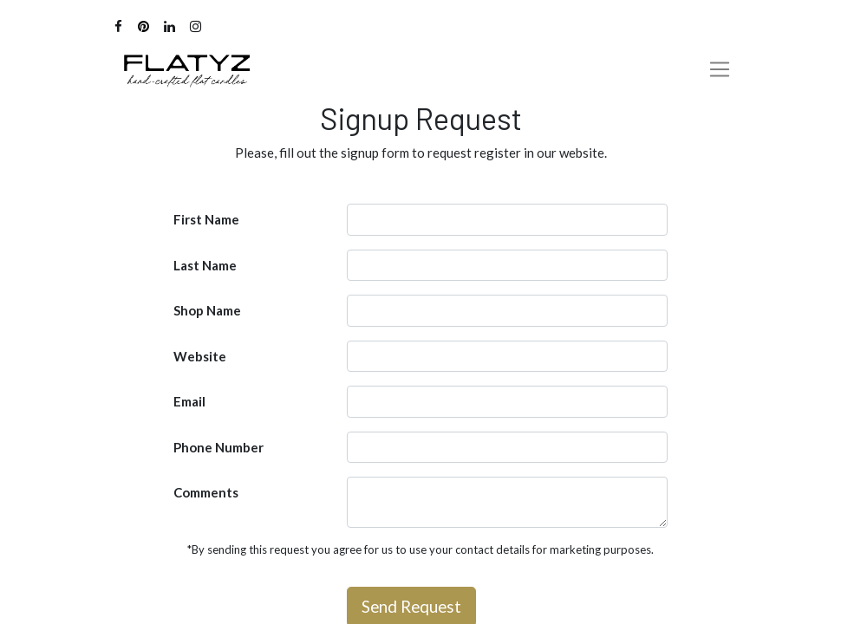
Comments (205, 492)
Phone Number (218, 447)
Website (199, 356)
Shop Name (207, 310)
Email (189, 401)
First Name (206, 219)
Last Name (205, 265)
